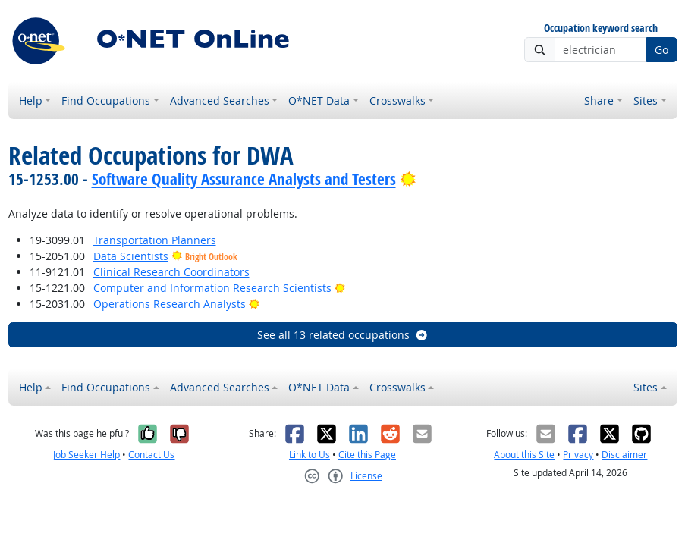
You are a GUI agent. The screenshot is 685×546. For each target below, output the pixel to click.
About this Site (524, 454)
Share (599, 100)
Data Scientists (130, 256)
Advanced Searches (219, 100)
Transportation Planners (154, 240)
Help (30, 100)
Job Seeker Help (86, 454)
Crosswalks (397, 100)
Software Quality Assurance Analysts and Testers (244, 179)
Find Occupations (105, 100)
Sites (645, 100)
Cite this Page (367, 454)
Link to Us (309, 454)
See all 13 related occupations (343, 335)
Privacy (578, 454)
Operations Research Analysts (169, 304)
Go (661, 49)
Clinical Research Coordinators (171, 272)
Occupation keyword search (601, 28)
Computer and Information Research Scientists (212, 288)
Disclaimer (624, 454)
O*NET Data (319, 100)
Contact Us (151, 454)
